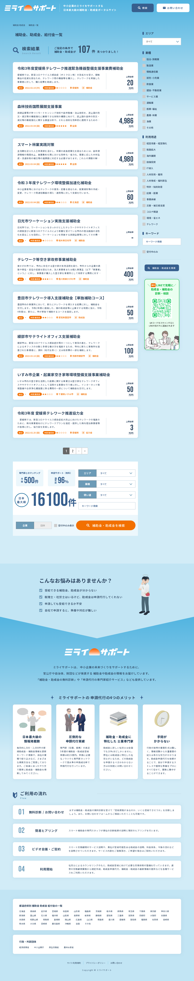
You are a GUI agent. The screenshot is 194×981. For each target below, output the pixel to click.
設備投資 (151, 162)
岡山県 (68, 919)
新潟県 (22, 915)
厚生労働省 (54, 947)
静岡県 (99, 915)
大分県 (33, 923)
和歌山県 (34, 919)
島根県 (57, 919)
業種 (87, 484)
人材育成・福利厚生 (157, 180)
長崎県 (166, 919)
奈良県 (22, 919)
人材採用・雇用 (154, 174)
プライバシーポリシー (95, 962)
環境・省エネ (153, 217)
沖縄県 (68, 923)
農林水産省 (69, 947)
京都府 (142, 915)
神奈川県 (165, 911)
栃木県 (109, 911)
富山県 (33, 915)
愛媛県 (122, 919)
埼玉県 (131, 911)
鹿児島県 (56, 923)
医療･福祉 (152, 108)
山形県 (77, 911)
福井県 (55, 915)
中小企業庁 (39, 947)
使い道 (87, 495)
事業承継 (151, 199)
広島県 (79, 919)
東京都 (153, 911)
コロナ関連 (152, 211)
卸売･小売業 (153, 77)
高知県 (133, 919)
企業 (25, 525)
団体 (42, 525)
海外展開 (151, 155)
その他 (150, 127)
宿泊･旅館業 (153, 59)
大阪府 (153, 915)
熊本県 (22, 923)
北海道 (22, 911)
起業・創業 (152, 193)
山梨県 (66, 915)
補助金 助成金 (19, 25)
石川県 (44, 915)
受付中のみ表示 (66, 525)
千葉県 (142, 911)
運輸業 (150, 102)
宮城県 (55, 911)
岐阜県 (88, 915)
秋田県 (66, 911)
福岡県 (144, 919)
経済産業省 (24, 947)
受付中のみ (152, 251)
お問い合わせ (116, 962)
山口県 (90, 919)
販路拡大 (151, 149)
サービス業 (152, 96)
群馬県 (120, 911)
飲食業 (150, 84)
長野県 (77, 915)
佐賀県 (155, 919)
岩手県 (44, 911)
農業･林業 (152, 115)
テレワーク (152, 224)
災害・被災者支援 (156, 205)
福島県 (88, 911)
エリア (87, 473)
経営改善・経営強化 (157, 143)
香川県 (111, 919)
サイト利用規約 (74, 962)
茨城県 (99, 911)
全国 (78, 923)
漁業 (149, 121)
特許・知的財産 (154, 186)
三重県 (120, 915)
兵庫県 (164, 915)
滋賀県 (131, 915)
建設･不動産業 (154, 90)
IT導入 (150, 168)
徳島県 (101, 919)
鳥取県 (46, 919)
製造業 (150, 65)
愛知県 (109, 915)
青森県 (33, 911)
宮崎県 (44, 923)
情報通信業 (152, 71)
